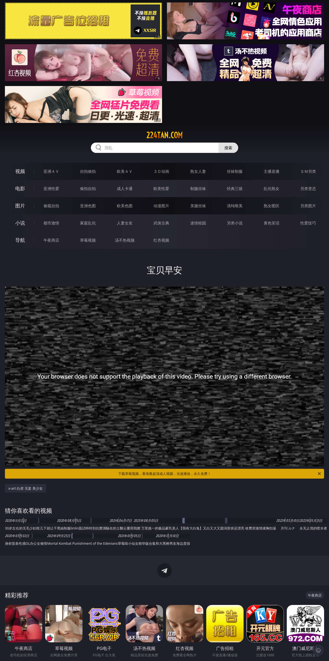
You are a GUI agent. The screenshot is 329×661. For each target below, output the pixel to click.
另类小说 (235, 223)
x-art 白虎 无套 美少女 (25, 488)
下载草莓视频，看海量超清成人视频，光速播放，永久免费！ (220, 474)
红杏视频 (161, 240)
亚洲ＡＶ (51, 171)
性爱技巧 (308, 223)
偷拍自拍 (88, 188)
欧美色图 (125, 205)
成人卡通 (125, 188)
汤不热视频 (125, 240)
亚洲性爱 (51, 188)
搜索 (228, 147)
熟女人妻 (198, 171)
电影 (20, 188)
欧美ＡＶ (125, 171)
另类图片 (308, 205)
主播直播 (271, 171)
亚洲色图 (88, 205)
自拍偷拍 (88, 171)
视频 (20, 171)
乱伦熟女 (271, 188)
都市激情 (51, 223)
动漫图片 (161, 205)
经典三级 (235, 188)
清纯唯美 (235, 205)
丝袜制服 (235, 171)
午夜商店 (51, 240)
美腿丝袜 (198, 205)
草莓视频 (88, 240)
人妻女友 (125, 223)
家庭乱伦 (88, 223)
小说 (20, 223)
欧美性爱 (161, 188)
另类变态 (308, 188)
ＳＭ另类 (308, 171)
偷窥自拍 (51, 205)
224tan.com (164, 135)
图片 (20, 205)
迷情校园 (198, 223)
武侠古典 (161, 223)
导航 (20, 240)
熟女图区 (271, 205)
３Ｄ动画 (161, 171)
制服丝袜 (198, 188)
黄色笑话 (271, 223)
